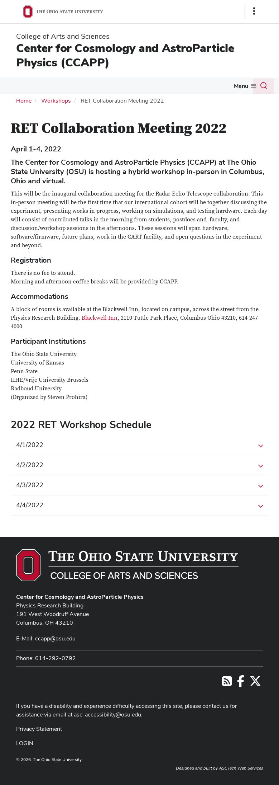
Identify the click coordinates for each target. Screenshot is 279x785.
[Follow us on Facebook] (240, 683)
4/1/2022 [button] (139, 445)
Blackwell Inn (99, 317)
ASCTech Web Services (241, 768)
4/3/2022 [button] (139, 485)
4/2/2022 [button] (139, 465)
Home (24, 100)
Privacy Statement (39, 729)
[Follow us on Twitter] (255, 683)
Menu (241, 86)
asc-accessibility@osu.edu (107, 714)
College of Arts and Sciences (63, 36)
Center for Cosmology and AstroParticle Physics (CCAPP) (125, 55)
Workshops (56, 100)
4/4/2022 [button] (139, 505)
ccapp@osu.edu (55, 638)
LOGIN (24, 743)
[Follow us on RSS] (227, 683)
